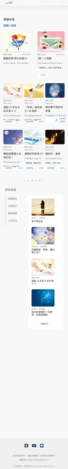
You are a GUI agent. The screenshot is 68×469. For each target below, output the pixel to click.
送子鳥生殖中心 (19, 455)
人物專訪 (42, 218)
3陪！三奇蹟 (44, 58)
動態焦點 (43, 246)
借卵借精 (29, 121)
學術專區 (42, 309)
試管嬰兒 (8, 121)
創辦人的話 (9, 25)
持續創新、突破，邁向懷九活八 (43, 251)
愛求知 (34, 309)
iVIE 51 (62, 168)
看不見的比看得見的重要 (62, 118)
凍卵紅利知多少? (33, 153)
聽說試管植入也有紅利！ (12, 155)
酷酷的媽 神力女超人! (15, 58)
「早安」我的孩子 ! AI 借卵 (33, 109)
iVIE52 (41, 168)
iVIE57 (43, 74)
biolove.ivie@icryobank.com (38, 460)
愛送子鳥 (35, 246)
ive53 (20, 168)
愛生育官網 (33, 455)
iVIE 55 (41, 121)
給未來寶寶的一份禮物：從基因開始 (42, 313)
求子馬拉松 (37, 221)
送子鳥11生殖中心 (47, 455)
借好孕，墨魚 (52, 153)
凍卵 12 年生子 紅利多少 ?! (11, 109)
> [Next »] (43, 180)
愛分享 (34, 218)
